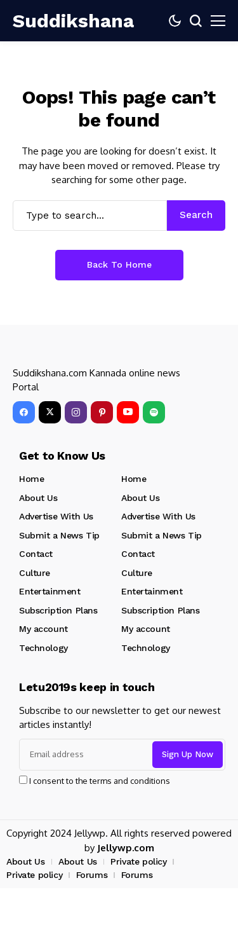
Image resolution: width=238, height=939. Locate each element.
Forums (91, 875)
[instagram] (76, 412)
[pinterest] (102, 412)
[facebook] (24, 412)
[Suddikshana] (51, 21)
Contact (36, 554)
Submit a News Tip (59, 535)
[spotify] (154, 412)
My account (43, 629)
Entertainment (50, 591)
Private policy (138, 861)
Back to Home (119, 264)
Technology (43, 648)
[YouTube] (128, 412)
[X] (50, 412)
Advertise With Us (56, 516)
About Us (38, 498)
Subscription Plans (58, 610)
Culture (34, 573)
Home (31, 479)
